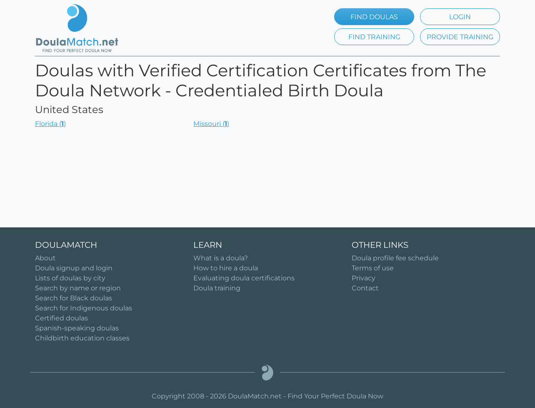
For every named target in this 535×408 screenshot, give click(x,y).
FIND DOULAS (374, 17)
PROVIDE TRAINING (460, 37)
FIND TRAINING (374, 37)
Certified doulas (61, 318)
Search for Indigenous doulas (83, 308)
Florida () (50, 124)
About (45, 258)
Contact (365, 288)
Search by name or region (78, 288)
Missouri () (211, 124)
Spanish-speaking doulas (77, 328)
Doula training (216, 288)
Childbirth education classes (82, 338)
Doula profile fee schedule (395, 258)
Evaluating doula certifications (244, 278)
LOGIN (460, 17)
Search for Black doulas (73, 298)
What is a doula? (220, 258)
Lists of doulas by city (70, 278)
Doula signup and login (73, 268)
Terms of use (373, 268)
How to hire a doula (225, 268)
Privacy (363, 278)
